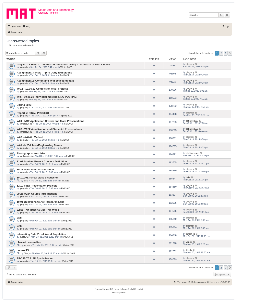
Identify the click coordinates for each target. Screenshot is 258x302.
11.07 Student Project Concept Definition (42, 161)
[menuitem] (26, 26)
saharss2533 (26, 124)
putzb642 (24, 237)
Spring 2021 (66, 115)
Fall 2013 (70, 156)
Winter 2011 (68, 245)
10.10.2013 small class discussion (38, 177)
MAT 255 (64, 107)
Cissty (27, 253)
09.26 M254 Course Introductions (37, 193)
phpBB (108, 289)
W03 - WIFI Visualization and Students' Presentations (49, 129)
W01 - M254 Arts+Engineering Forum (39, 145)
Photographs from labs (31, 153)
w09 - (20, 218)
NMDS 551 (67, 237)
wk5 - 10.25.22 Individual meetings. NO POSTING (47, 96)
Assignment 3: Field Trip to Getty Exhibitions (44, 72)
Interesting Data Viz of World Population (41, 234)
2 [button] (221, 53)
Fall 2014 (68, 124)
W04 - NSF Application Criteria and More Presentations (50, 121)
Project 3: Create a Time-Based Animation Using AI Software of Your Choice (63, 64)
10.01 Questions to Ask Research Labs (40, 201)
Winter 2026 (66, 67)
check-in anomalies (29, 242)
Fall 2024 (64, 75)
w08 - (20, 226)
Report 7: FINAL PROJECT (33, 113)
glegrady (24, 67)
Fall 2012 (65, 212)
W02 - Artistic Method (30, 137)
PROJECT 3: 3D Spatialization (35, 258)
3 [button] (225, 53)
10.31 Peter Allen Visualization (35, 169)
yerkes (27, 245)
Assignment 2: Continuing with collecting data (45, 80)
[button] (230, 53)
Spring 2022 (24, 104)
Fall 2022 (63, 91)
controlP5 (23, 250)
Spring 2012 (66, 220)
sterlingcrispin (26, 156)
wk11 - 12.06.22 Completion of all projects (42, 88)
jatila (26, 180)
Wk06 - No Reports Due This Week (38, 209)
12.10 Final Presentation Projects (37, 185)
